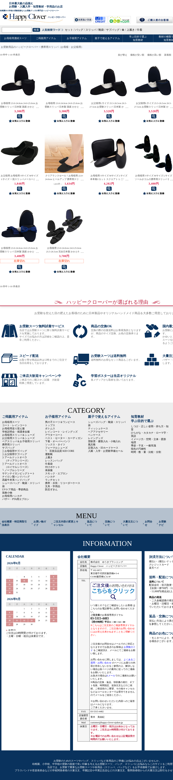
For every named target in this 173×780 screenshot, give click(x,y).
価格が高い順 (154, 55)
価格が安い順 (137, 55)
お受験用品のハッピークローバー (19, 47)
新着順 (167, 55)
